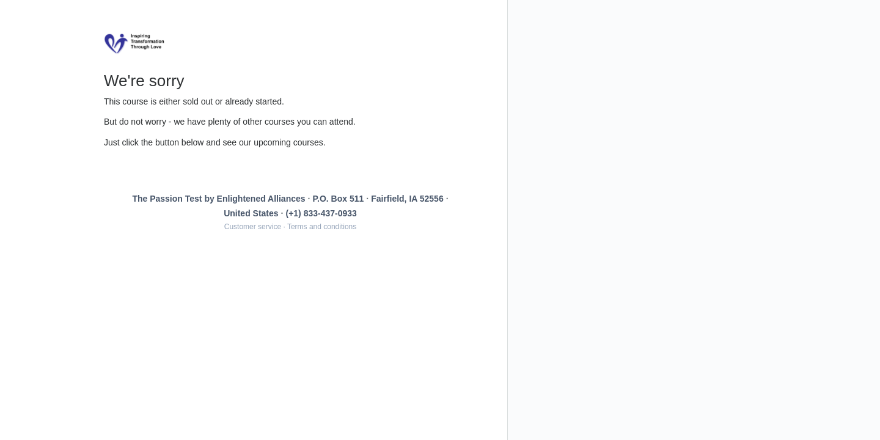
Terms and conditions (321, 226)
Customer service (252, 226)
